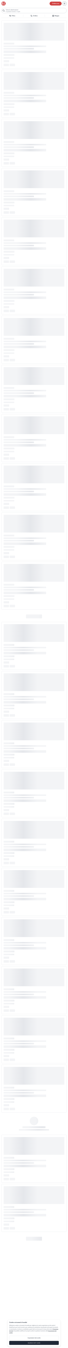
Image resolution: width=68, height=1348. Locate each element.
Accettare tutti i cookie (34, 1343)
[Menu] (64, 3)
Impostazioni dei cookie (34, 1338)
